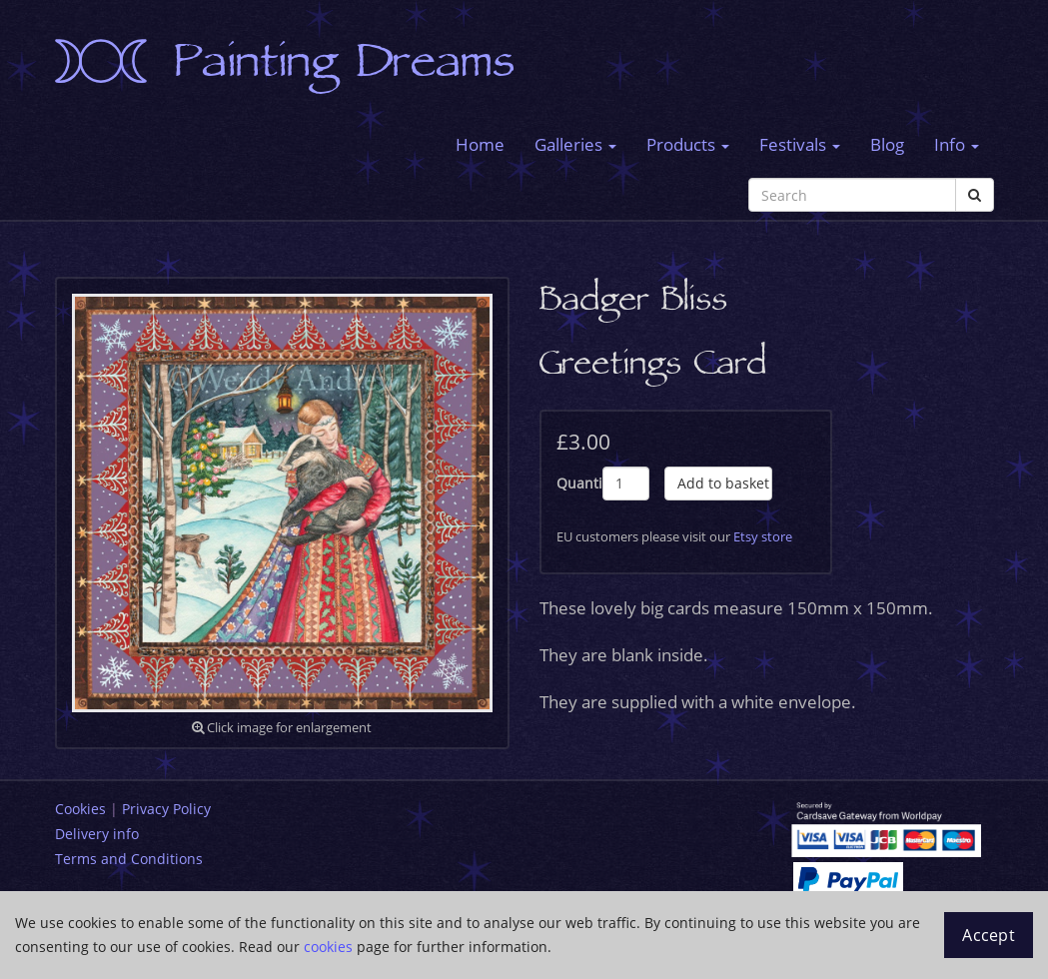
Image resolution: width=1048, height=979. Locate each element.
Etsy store (762, 536)
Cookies (80, 808)
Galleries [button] (575, 144)
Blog (887, 144)
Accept (988, 935)
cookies (328, 946)
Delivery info (97, 833)
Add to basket (723, 483)
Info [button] (956, 144)
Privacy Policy (166, 808)
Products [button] (687, 144)
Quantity (579, 483)
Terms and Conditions (129, 858)
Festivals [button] (799, 144)
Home (480, 144)
